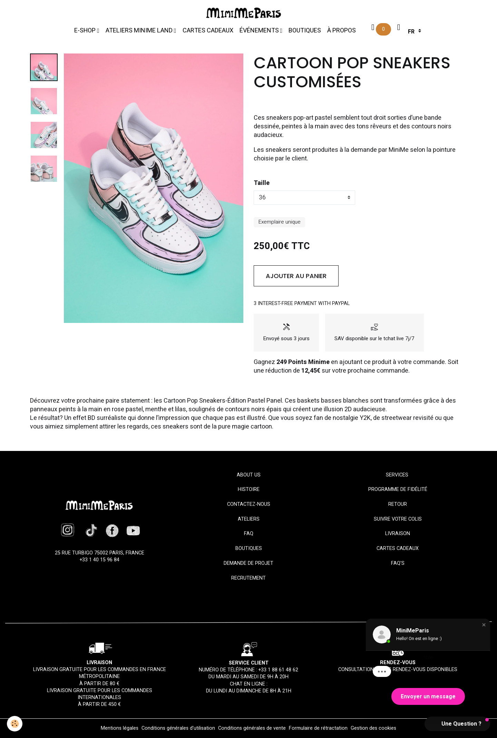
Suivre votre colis (398, 519)
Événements (260, 30)
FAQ (248, 533)
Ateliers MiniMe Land (140, 30)
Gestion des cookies (373, 728)
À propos (341, 30)
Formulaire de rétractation (318, 728)
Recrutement (248, 578)
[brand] (245, 13)
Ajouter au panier (296, 276)
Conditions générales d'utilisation (178, 728)
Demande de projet (248, 563)
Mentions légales (119, 728)
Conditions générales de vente (252, 728)
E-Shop (85, 30)
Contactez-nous (248, 504)
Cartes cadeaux (208, 30)
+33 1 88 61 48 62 (278, 669)
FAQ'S (398, 563)
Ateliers (249, 519)
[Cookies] (14, 723)
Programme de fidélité (397, 489)
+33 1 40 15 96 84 (99, 559)
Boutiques (305, 30)
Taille (262, 183)
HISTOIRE (249, 489)
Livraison (397, 533)
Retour (397, 504)
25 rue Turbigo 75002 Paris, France (99, 553)
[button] (483, 624)
